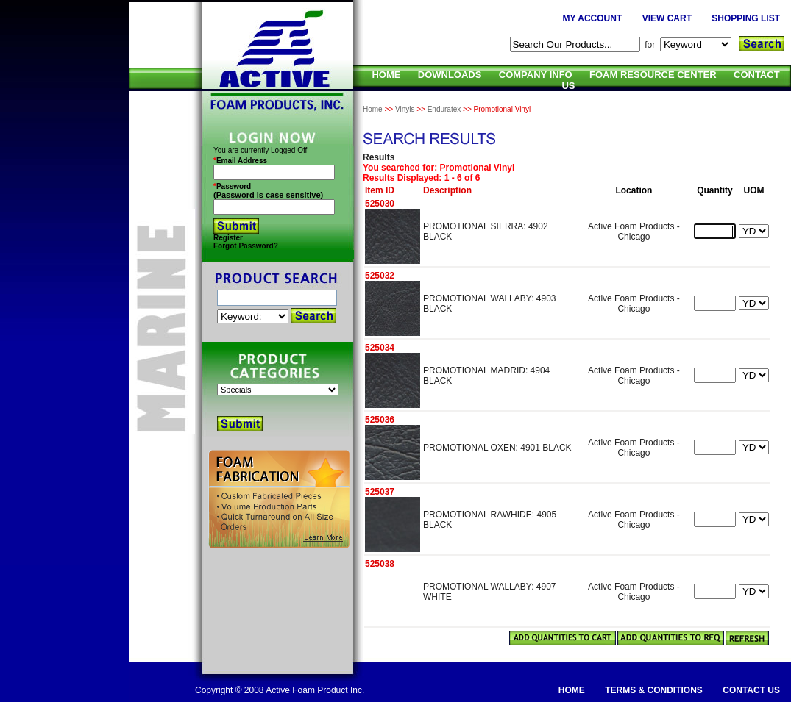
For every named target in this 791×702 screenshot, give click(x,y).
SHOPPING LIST (746, 18)
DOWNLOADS (450, 74)
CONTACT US (751, 690)
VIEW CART (667, 18)
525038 (379, 564)
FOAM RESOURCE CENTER (653, 74)
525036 (379, 420)
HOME (386, 74)
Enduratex (444, 109)
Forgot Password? (245, 246)
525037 (379, 492)
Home (373, 109)
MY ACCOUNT (592, 18)
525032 (379, 276)
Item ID (379, 190)
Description (447, 190)
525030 (379, 203)
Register (228, 238)
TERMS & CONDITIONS (654, 690)
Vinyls (405, 109)
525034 (379, 348)
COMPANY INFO (535, 74)
